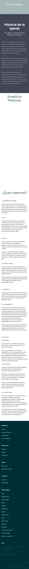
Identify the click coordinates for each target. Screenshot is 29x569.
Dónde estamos (5, 499)
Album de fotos (5, 515)
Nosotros (4, 449)
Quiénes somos (5, 496)
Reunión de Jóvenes (6, 432)
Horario (3, 452)
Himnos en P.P (5, 521)
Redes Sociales (5, 483)
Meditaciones (5, 508)
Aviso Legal (4, 466)
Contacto (4, 479)
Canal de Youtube (6, 533)
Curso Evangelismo (6, 438)
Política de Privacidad (7, 469)
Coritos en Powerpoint (7, 530)
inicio (3, 493)
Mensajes (4, 505)
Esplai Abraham (5, 435)
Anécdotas (4, 527)
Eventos (4, 429)
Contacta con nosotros (7, 536)
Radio (3, 518)
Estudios (4, 512)
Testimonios (5, 455)
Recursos (4, 524)
